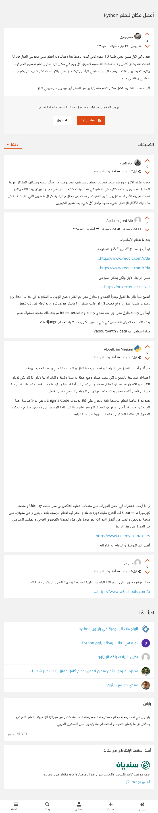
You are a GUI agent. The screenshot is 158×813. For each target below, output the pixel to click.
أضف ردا (113, 172)
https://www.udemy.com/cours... (121, 536)
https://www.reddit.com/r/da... (123, 259)
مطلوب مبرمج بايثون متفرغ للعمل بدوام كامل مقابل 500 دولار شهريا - (84, 671)
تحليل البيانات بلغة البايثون (118, 657)
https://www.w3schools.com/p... (122, 592)
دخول (62, 120)
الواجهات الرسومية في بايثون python (108, 629)
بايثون (135, 46)
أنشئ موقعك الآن (137, 782)
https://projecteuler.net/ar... (125, 287)
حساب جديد (91, 120)
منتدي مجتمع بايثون (122, 685)
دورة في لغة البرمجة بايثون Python (110, 643)
